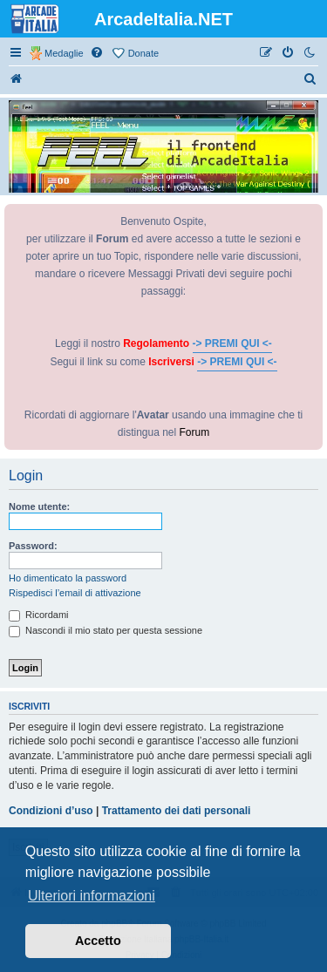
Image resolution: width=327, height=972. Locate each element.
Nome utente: (39, 506)
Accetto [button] (98, 941)
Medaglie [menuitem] (64, 53)
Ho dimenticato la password (67, 578)
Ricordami (39, 614)
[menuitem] (98, 53)
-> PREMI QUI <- (232, 343)
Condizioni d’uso (51, 811)
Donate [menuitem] (143, 53)
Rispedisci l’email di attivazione (75, 593)
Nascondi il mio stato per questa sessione (105, 630)
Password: (33, 545)
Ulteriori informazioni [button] (91, 895)
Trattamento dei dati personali (176, 811)
